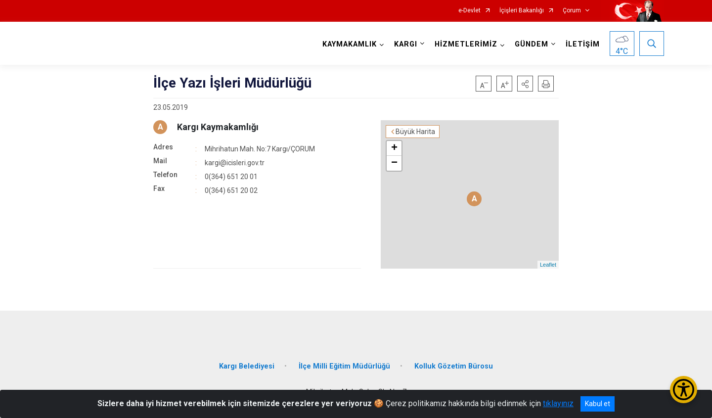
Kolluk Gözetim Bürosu (453, 366)
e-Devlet (469, 10)
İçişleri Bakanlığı (521, 10)
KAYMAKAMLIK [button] (349, 44)
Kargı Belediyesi (246, 366)
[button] (525, 84)
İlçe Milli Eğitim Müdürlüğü (344, 366)
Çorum (572, 10)
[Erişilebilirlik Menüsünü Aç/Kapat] (683, 389)
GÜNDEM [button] (531, 44)
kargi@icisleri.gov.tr (235, 163)
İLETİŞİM (583, 44)
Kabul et (597, 404)
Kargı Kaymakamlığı (218, 127)
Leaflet (548, 265)
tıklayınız (558, 403)
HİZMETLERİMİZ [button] (466, 44)
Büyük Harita (415, 132)
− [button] (394, 163)
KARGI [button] (405, 44)
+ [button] (394, 148)
